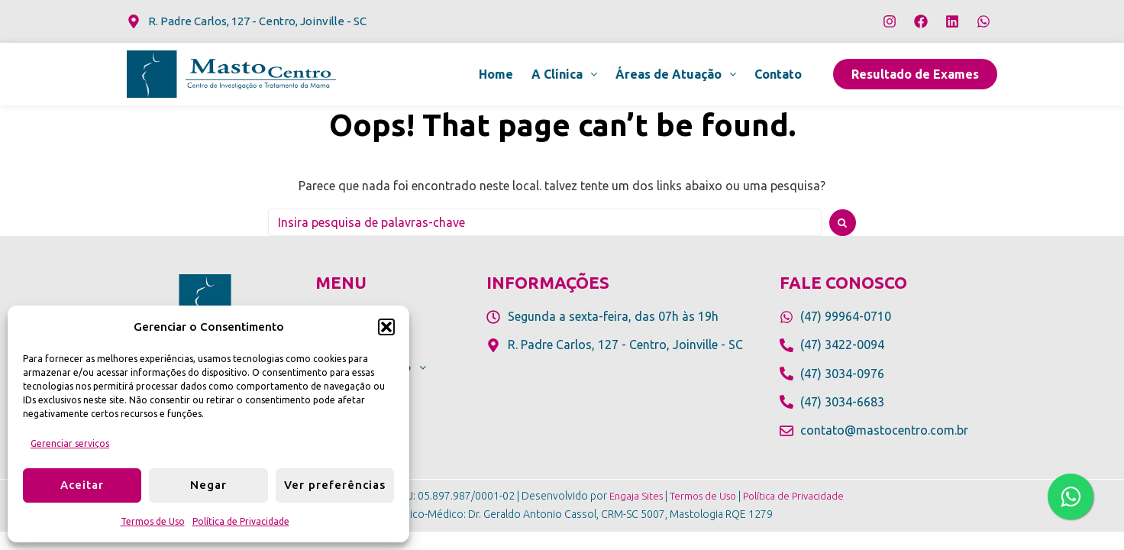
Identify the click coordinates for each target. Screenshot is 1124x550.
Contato (778, 74)
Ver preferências (335, 484)
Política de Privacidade (240, 521)
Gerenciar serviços (70, 443)
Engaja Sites (631, 496)
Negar (208, 484)
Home (496, 74)
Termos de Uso (153, 521)
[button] (386, 327)
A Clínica (564, 74)
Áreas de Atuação (675, 74)
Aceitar (82, 484)
